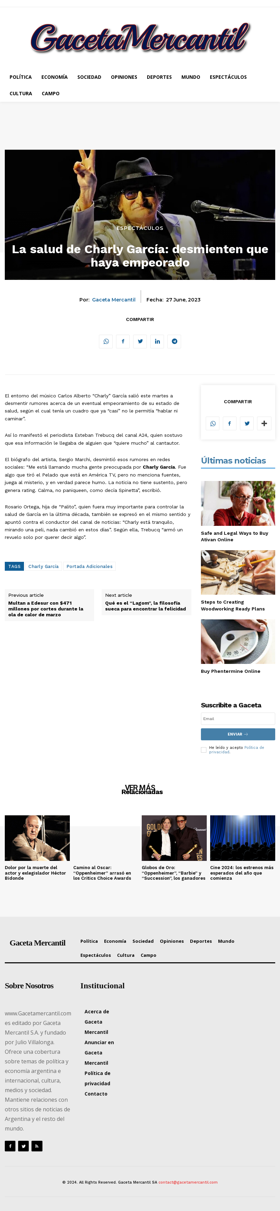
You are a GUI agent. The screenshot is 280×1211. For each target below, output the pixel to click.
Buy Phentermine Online (230, 671)
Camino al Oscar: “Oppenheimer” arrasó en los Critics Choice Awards (102, 873)
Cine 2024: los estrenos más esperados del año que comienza (241, 873)
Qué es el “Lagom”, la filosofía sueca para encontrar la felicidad (145, 605)
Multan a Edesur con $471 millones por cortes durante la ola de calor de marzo (45, 608)
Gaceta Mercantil (114, 300)
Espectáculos (140, 228)
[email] (238, 719)
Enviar (238, 734)
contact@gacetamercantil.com (188, 1182)
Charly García (43, 566)
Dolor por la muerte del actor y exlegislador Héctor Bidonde (35, 873)
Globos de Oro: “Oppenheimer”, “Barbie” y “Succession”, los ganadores (173, 873)
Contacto (96, 1093)
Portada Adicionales (89, 566)
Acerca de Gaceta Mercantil (97, 1021)
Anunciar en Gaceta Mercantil (99, 1052)
